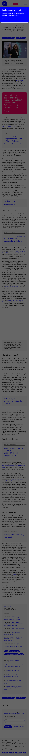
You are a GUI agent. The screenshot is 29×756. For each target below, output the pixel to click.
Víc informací (6, 19)
